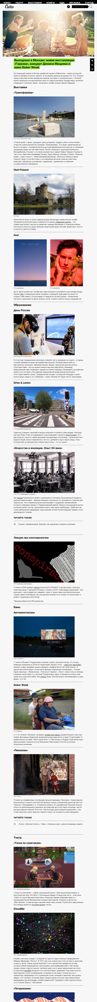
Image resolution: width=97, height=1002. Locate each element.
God (21, 294)
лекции (20, 498)
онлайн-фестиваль (52, 735)
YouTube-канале (38, 905)
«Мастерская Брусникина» (23, 889)
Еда (61, 3)
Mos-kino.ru (19, 731)
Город (89, 3)
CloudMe (27, 971)
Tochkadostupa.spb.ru (22, 955)
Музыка (74, 3)
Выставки (35, 3)
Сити (9, 6)
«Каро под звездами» (72, 665)
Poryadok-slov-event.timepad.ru (24, 583)
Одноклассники (92, 69)
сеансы (43, 677)
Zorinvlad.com (20, 288)
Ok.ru (18, 216)
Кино (7, 3)
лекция (37, 587)
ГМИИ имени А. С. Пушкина (28, 494)
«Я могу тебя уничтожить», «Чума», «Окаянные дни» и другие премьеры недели (50, 824)
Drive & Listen (71, 435)
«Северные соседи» (63, 222)
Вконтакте (92, 65)
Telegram (92, 60)
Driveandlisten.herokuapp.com (24, 428)
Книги (50, 3)
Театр (19, 3)
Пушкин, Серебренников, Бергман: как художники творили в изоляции (46, 524)
